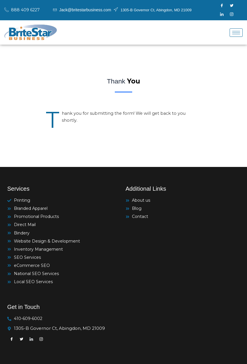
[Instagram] (231, 14)
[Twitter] (231, 5)
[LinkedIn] (221, 14)
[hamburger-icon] (236, 32)
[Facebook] (221, 5)
